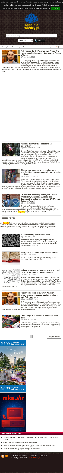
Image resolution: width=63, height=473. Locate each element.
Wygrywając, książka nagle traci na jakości (39, 252)
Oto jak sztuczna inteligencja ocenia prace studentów (21, 449)
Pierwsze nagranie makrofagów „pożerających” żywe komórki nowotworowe (29, 445)
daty (60, 47)
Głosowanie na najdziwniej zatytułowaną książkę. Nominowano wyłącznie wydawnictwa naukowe (41, 172)
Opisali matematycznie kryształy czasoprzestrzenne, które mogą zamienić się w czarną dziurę (30, 438)
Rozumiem (55, 8)
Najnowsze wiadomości (11, 433)
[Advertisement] (31, 108)
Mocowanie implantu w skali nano (35, 235)
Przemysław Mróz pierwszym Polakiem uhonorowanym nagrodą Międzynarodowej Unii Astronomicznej (39, 295)
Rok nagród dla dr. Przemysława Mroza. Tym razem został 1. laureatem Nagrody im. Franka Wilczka (41, 53)
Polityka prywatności (20, 456)
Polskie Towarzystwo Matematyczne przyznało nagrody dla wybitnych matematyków (41, 271)
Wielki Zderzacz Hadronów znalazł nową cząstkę (20, 442)
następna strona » (54, 337)
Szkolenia (43, 456)
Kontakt (34, 456)
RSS (6, 456)
